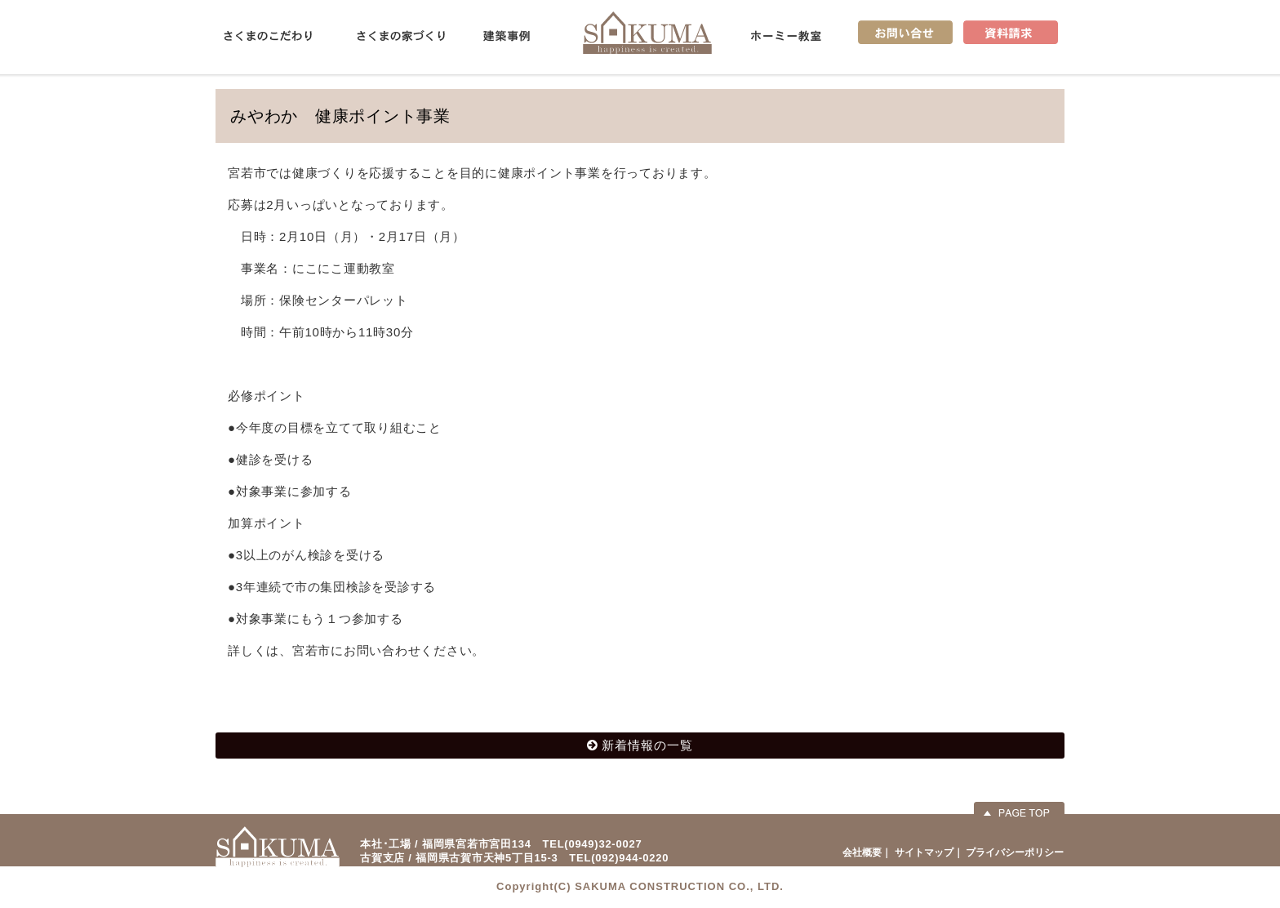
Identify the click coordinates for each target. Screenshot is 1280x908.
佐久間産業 (647, 32)
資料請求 (1010, 32)
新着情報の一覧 (647, 745)
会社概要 (862, 852)
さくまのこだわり (267, 35)
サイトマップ (924, 852)
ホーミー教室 (786, 35)
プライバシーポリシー (1015, 852)
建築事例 (506, 35)
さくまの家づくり (401, 35)
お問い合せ (905, 32)
